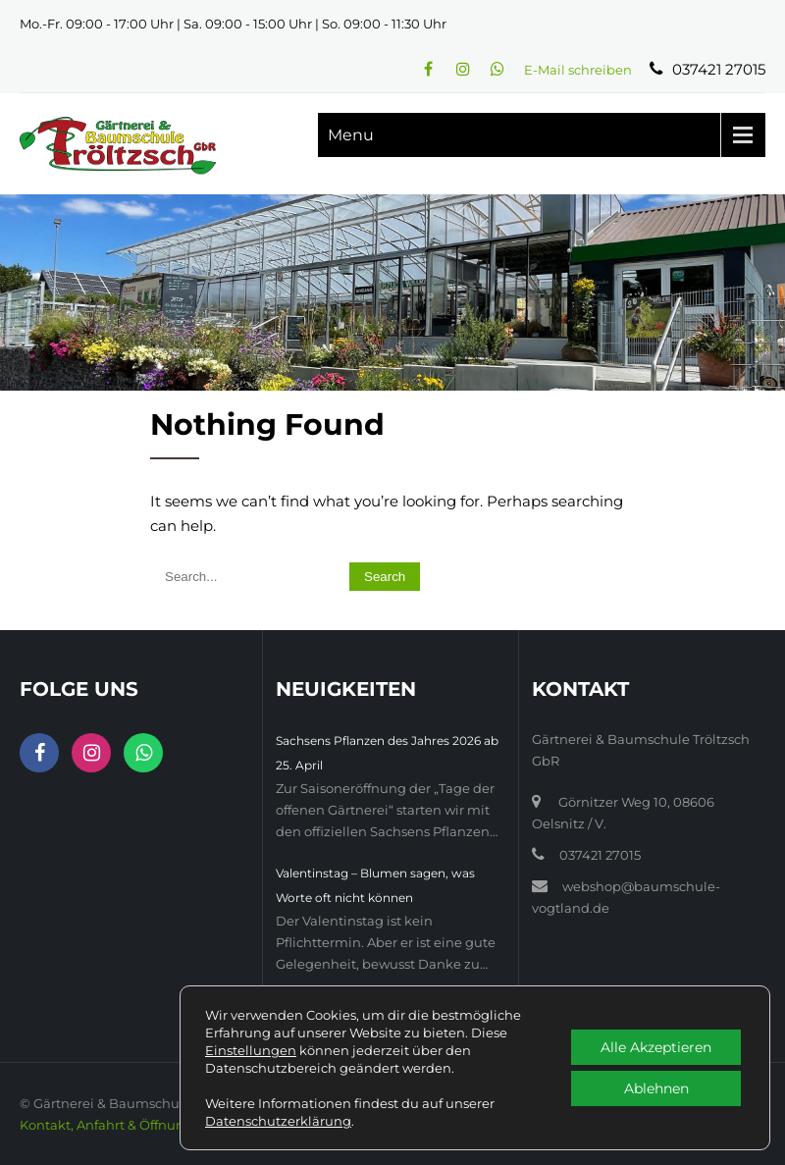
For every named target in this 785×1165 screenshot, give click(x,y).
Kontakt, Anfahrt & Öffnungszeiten (129, 1125)
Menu (351, 135)
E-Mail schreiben (578, 70)
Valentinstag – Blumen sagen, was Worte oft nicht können (375, 885)
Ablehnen (656, 1088)
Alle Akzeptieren (656, 1047)
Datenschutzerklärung (278, 1121)
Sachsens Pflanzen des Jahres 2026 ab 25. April (387, 752)
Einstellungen (250, 1050)
